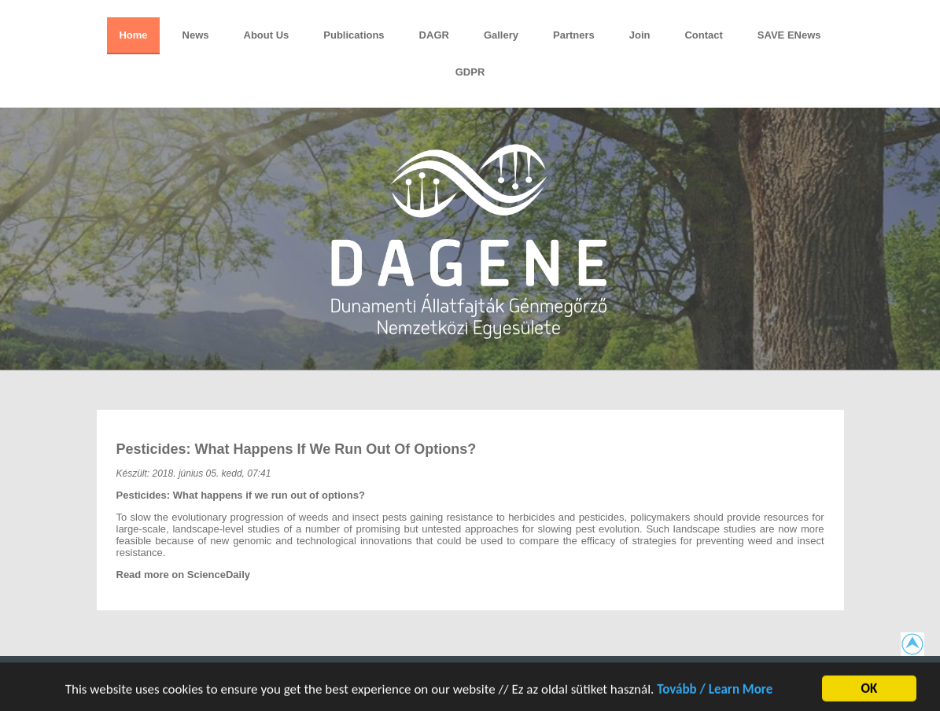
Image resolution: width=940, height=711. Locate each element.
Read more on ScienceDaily (183, 574)
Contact (703, 35)
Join (640, 35)
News (195, 35)
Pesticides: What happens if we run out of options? (296, 449)
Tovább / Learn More (714, 692)
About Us (266, 35)
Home (133, 35)
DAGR (434, 35)
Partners (574, 35)
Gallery (501, 35)
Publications (353, 35)
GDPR (470, 72)
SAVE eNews (789, 35)
